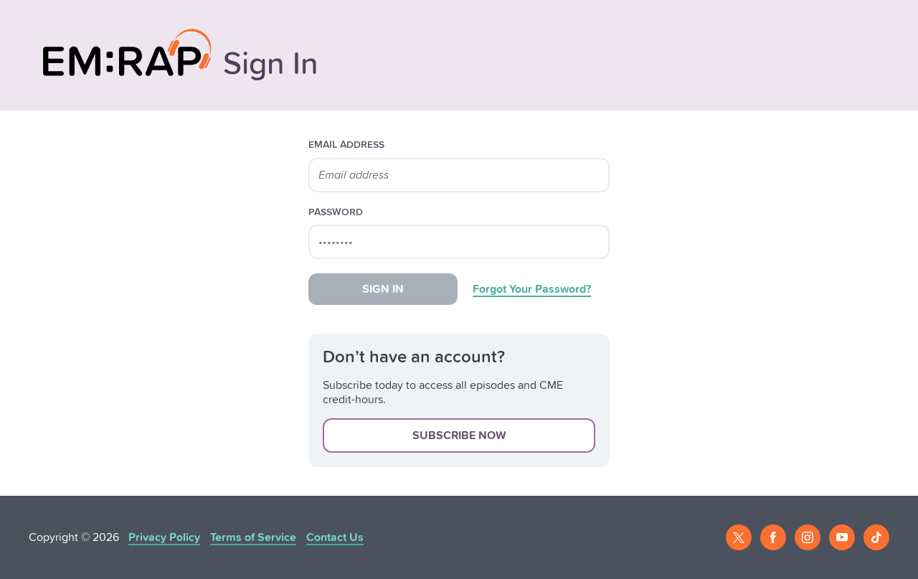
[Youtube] (842, 537)
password (335, 212)
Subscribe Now (459, 435)
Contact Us (335, 537)
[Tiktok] (876, 537)
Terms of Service (253, 537)
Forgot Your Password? (532, 289)
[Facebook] (773, 537)
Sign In (383, 289)
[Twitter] (739, 537)
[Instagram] (807, 537)
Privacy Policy (164, 537)
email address (346, 145)
